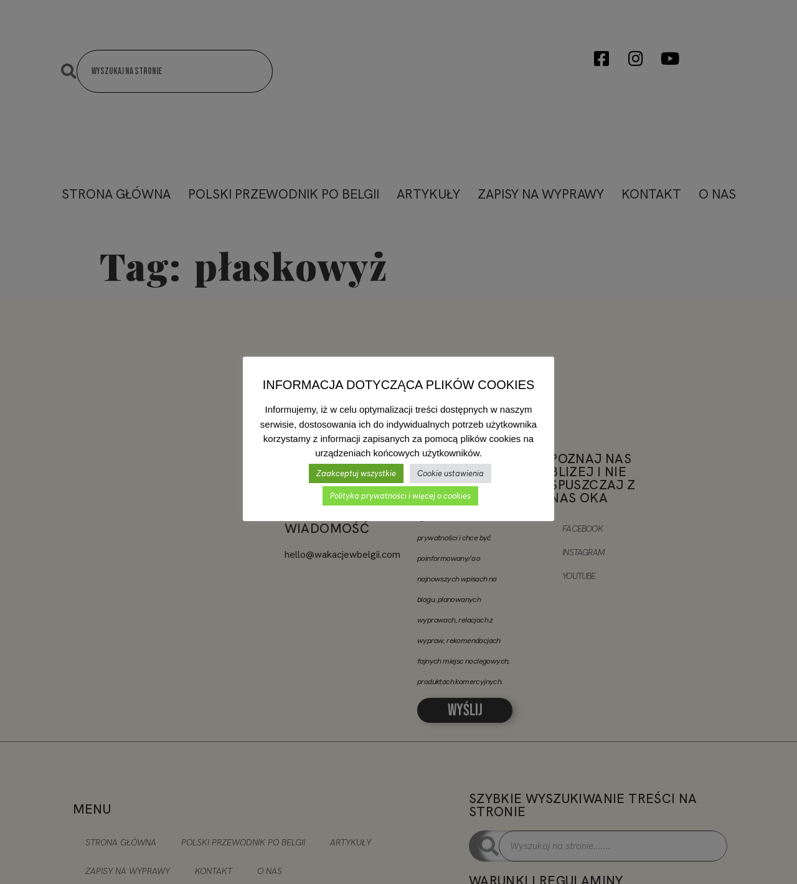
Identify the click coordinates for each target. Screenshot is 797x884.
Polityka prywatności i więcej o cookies (400, 496)
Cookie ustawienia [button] (450, 473)
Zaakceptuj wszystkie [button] (356, 473)
